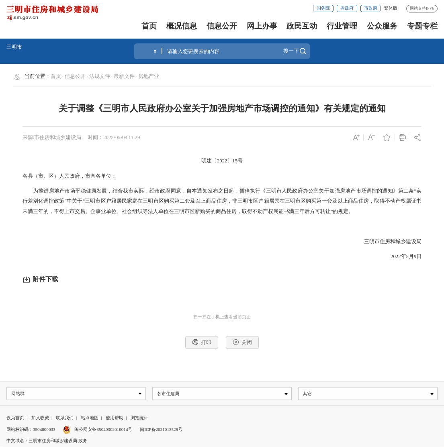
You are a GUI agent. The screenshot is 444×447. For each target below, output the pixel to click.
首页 (149, 26)
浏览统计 (139, 418)
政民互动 (301, 26)
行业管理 (342, 26)
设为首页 (15, 418)
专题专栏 (422, 26)
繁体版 (390, 8)
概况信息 (181, 26)
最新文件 (124, 76)
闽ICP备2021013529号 (161, 429)
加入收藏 (40, 418)
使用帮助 (114, 418)
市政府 (370, 8)
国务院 (323, 8)
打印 (201, 342)
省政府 (347, 8)
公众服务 (382, 26)
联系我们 (65, 418)
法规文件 (99, 76)
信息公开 (222, 26)
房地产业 (148, 76)
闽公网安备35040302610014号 (97, 429)
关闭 (242, 342)
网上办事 (262, 26)
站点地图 (89, 418)
